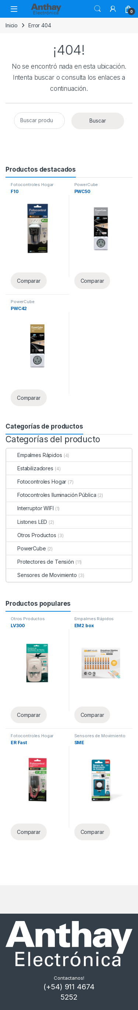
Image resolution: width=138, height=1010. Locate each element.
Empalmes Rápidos (34, 455)
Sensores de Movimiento (41, 575)
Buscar (97, 9)
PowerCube (86, 184)
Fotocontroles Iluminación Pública (51, 495)
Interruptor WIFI (30, 508)
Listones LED (26, 522)
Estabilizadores (29, 468)
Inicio (12, 25)
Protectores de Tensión (40, 562)
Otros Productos (31, 535)
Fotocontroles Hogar (32, 184)
